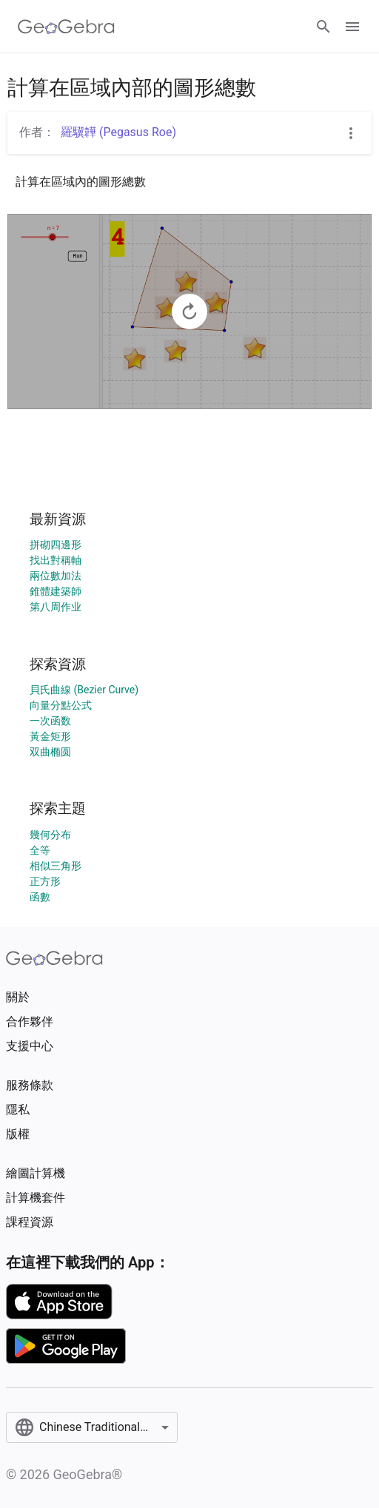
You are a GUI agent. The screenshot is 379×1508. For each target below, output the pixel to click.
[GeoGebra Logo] (66, 26)
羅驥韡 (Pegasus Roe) (118, 132)
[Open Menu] (352, 27)
